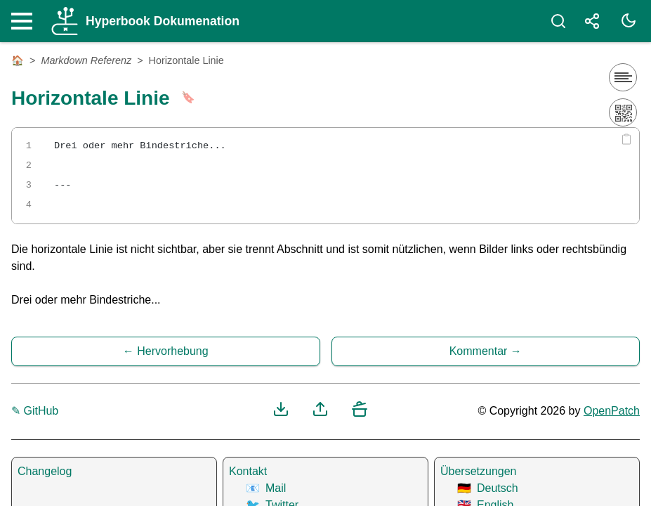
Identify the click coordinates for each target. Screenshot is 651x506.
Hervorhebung (172, 351)
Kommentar (478, 351)
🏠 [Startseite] (17, 60)
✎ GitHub (34, 411)
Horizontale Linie (186, 60)
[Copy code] (626, 139)
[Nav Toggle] (25, 21)
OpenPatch (612, 411)
